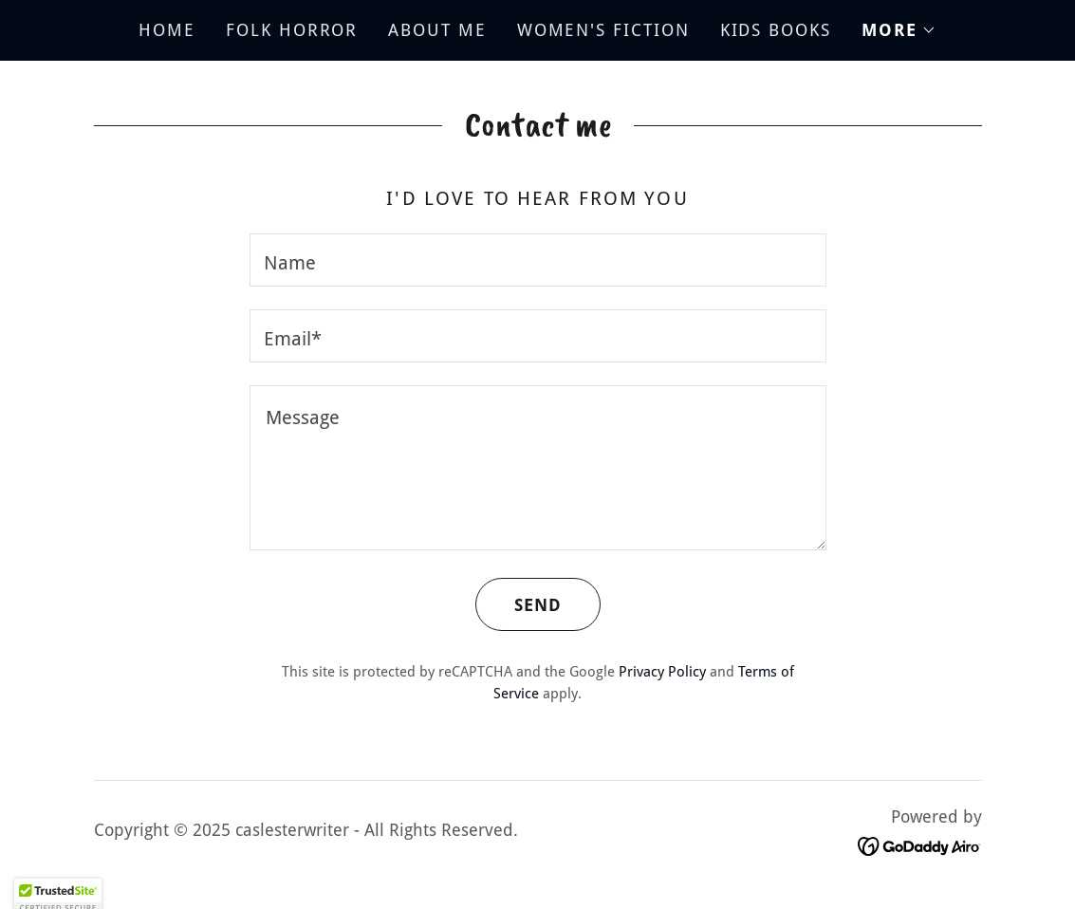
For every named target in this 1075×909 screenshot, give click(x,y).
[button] (899, 30)
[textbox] (538, 260)
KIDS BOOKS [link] (775, 30)
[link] (920, 845)
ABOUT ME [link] (437, 30)
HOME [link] (167, 30)
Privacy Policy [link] (662, 671)
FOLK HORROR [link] (292, 30)
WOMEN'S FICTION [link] (603, 30)
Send (518, 604)
